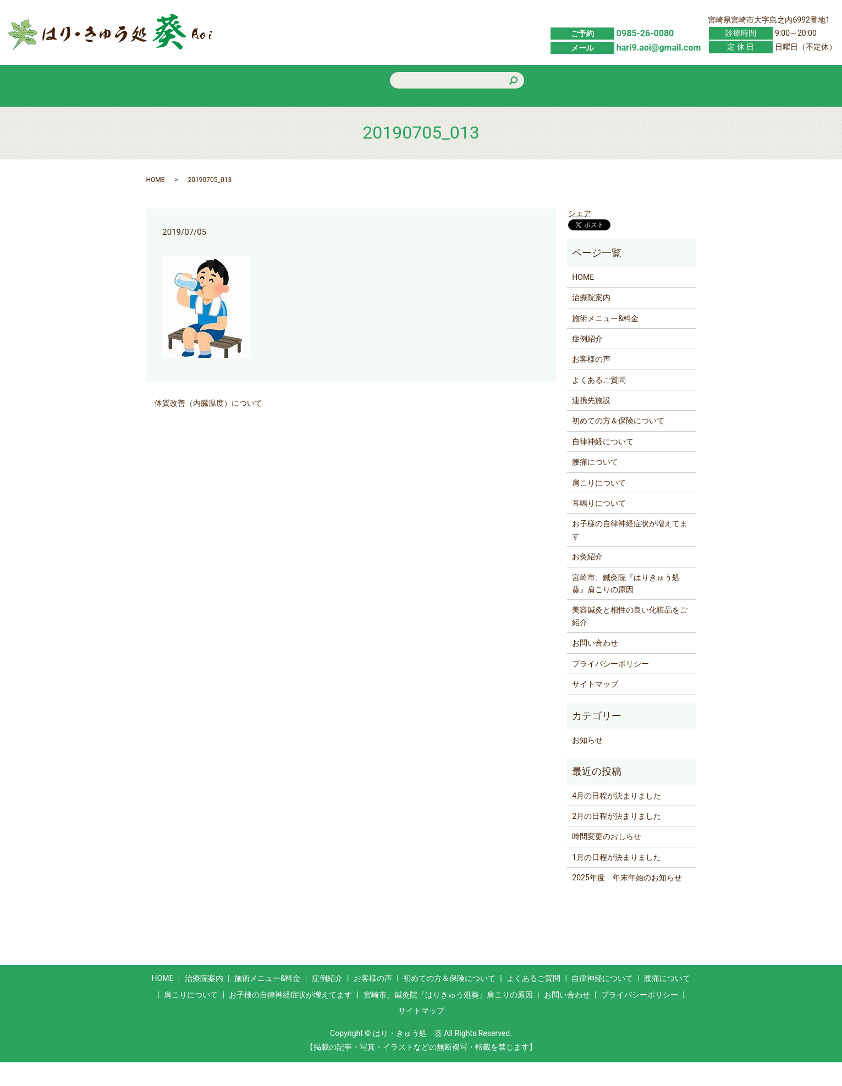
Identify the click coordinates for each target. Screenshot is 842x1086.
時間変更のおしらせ (606, 860)
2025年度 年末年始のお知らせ (626, 901)
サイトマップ (595, 707)
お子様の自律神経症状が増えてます (629, 553)
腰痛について (595, 486)
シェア (579, 237)
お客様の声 (419, 109)
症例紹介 (341, 109)
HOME (185, 109)
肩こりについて (599, 506)
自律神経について (603, 465)
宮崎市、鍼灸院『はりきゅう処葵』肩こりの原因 (626, 607)
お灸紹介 (587, 580)
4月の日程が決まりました (616, 819)
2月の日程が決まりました (616, 839)
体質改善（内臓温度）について (208, 427)
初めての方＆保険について (497, 109)
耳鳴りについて (599, 527)
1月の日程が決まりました (616, 880)
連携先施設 (591, 424)
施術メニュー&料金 (263, 109)
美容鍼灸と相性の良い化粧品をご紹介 (629, 640)
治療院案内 (591, 321)
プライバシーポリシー (610, 687)
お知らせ (587, 763)
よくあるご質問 (576, 109)
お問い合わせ (654, 109)
